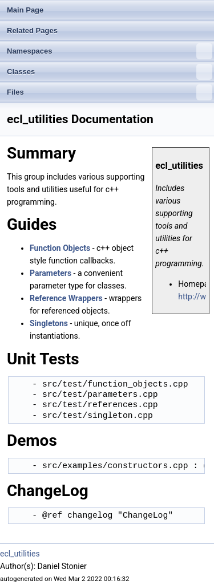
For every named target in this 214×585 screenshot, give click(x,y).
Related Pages (32, 30)
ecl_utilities (20, 553)
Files (109, 92)
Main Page (25, 10)
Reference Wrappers (66, 298)
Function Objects (60, 248)
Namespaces (109, 51)
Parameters (50, 273)
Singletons (49, 323)
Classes (109, 72)
